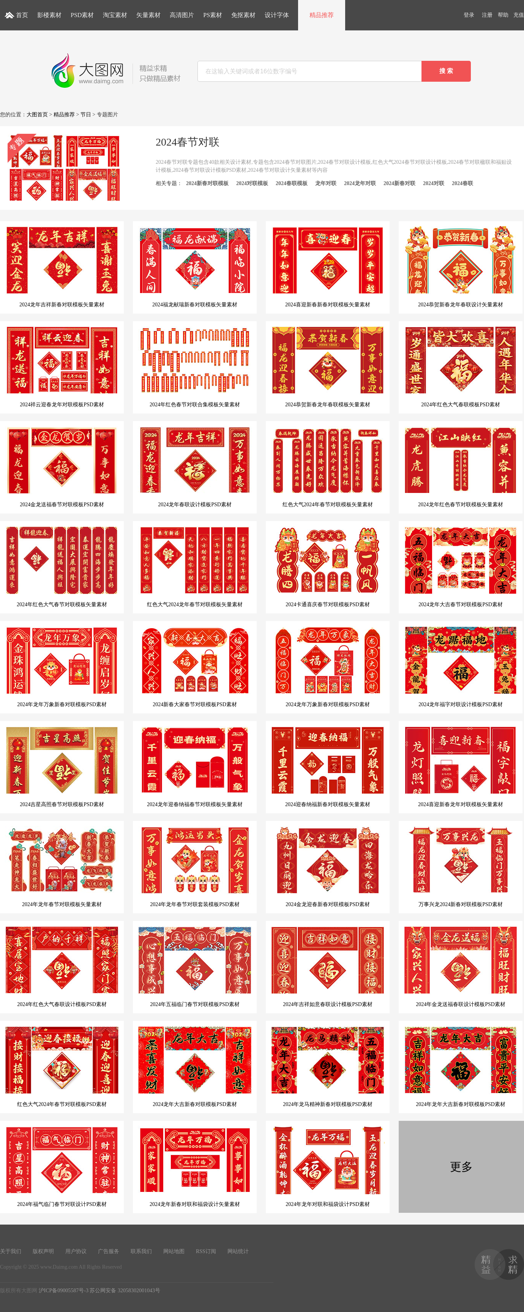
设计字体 (277, 15)
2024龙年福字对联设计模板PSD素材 (461, 666)
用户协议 (76, 1251)
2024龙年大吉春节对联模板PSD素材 (461, 566)
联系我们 (141, 1251)
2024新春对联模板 (207, 183)
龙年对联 (325, 183)
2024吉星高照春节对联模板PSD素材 (62, 766)
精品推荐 (321, 15)
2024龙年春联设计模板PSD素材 (195, 466)
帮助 (503, 15)
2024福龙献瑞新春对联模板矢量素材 (195, 266)
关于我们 (10, 1251)
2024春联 (462, 183)
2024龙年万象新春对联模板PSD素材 (328, 666)
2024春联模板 (292, 183)
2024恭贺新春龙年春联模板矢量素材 (328, 366)
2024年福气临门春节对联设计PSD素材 (62, 1166)
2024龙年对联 (360, 183)
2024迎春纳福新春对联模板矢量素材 (328, 766)
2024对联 (433, 183)
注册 (487, 15)
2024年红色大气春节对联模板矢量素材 (62, 566)
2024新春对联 (399, 183)
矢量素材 (148, 15)
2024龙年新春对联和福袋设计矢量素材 (195, 1166)
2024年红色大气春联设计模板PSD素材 (62, 966)
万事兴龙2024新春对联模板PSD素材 (461, 866)
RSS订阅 (206, 1251)
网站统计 (238, 1251)
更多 (461, 1166)
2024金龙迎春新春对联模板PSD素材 (328, 866)
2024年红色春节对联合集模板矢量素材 (195, 366)
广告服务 (108, 1251)
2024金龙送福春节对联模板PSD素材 (62, 466)
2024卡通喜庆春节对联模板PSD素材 (328, 566)
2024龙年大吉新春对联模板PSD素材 (195, 1066)
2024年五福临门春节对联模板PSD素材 (195, 966)
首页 (22, 15)
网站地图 (174, 1251)
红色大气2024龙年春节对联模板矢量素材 (195, 566)
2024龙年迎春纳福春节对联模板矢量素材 (195, 766)
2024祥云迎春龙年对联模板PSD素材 (62, 366)
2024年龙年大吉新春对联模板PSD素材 (461, 1066)
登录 (469, 15)
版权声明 (43, 1251)
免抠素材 (243, 15)
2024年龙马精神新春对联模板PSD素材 (328, 1066)
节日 (85, 114)
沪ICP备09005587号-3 (63, 1290)
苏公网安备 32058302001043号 (125, 1290)
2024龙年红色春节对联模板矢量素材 (461, 466)
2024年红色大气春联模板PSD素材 (461, 366)
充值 (518, 15)
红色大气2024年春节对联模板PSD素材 (62, 1066)
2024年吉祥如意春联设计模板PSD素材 (328, 966)
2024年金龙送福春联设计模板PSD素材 (461, 966)
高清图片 (182, 15)
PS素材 (212, 15)
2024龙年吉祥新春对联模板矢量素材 (62, 266)
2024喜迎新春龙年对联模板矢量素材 (461, 766)
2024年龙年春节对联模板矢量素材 (62, 866)
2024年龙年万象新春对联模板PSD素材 (62, 666)
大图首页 (37, 114)
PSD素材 (82, 15)
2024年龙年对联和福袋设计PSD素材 (328, 1166)
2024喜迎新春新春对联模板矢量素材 (328, 266)
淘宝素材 (115, 15)
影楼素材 (49, 15)
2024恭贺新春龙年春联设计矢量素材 (461, 266)
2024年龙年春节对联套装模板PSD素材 (195, 866)
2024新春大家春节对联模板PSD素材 (195, 666)
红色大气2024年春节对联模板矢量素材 (328, 466)
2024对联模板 (252, 183)
